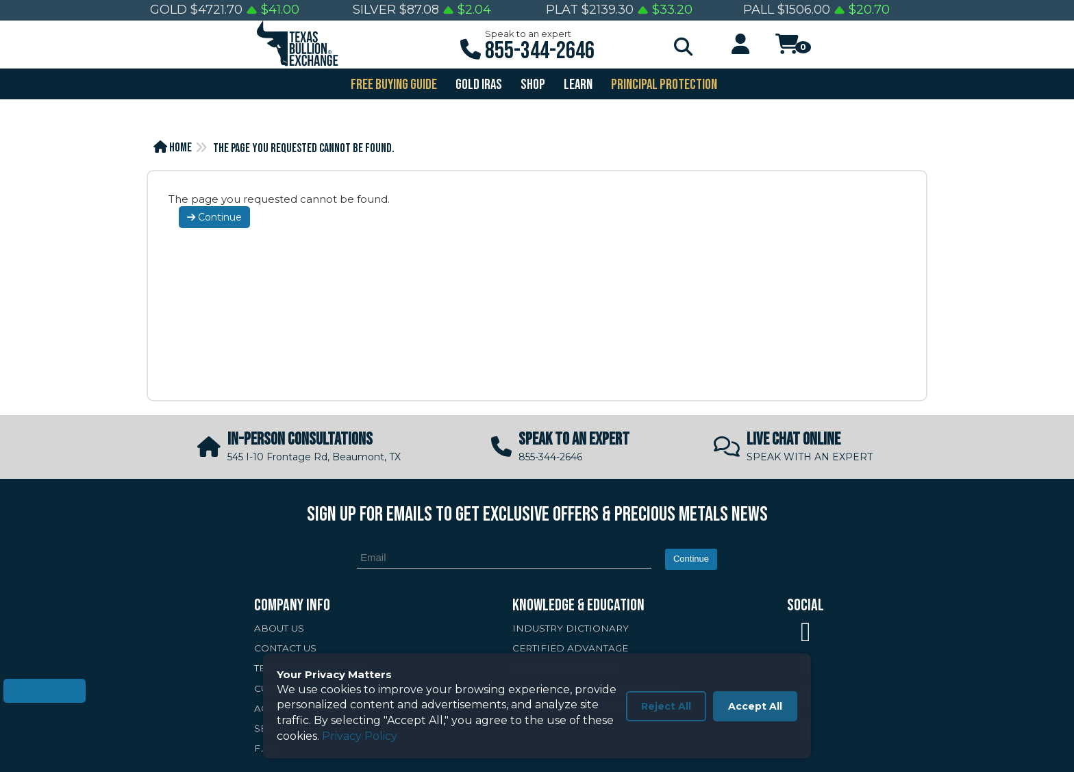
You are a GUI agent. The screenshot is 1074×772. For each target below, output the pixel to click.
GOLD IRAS (477, 84)
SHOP (532, 84)
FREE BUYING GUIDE (393, 84)
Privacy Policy (359, 736)
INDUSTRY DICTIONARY (570, 628)
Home (172, 147)
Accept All (755, 706)
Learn (577, 84)
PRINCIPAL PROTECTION (663, 84)
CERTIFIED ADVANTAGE (570, 648)
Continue (214, 217)
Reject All (666, 706)
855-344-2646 (540, 51)
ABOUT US (279, 628)
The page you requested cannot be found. (304, 148)
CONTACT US (285, 648)
